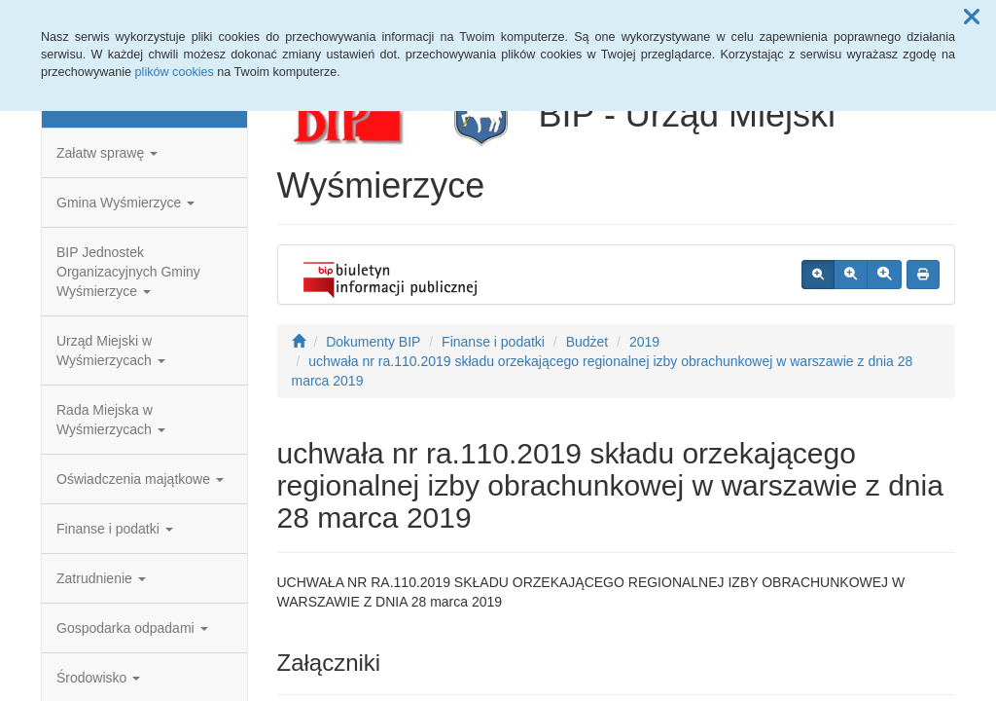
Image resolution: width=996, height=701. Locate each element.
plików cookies (174, 72)
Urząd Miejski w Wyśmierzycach (110, 350)
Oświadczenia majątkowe (140, 479)
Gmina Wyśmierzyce (125, 202)
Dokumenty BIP (373, 342)
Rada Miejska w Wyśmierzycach (110, 419)
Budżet (587, 342)
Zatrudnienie (101, 578)
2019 (644, 342)
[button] (971, 17)
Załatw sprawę (107, 153)
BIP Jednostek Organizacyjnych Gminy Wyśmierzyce (128, 271)
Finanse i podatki (114, 528)
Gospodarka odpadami (132, 628)
